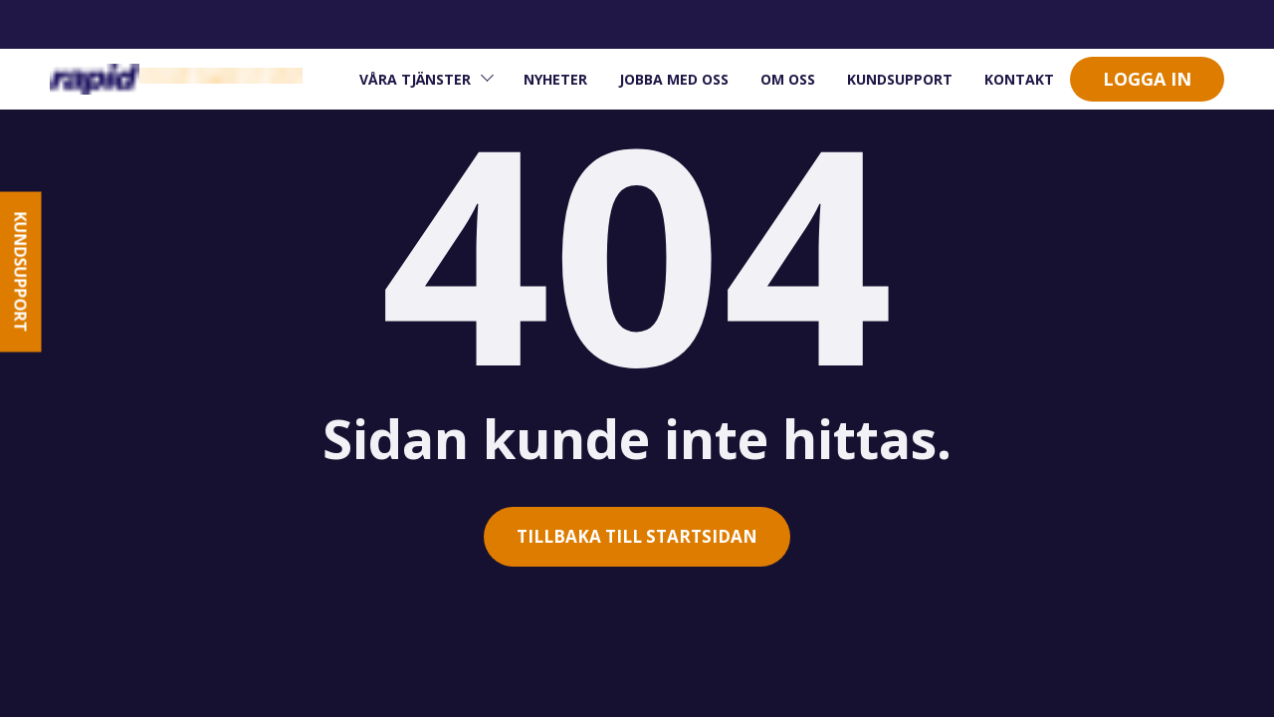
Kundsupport (900, 79)
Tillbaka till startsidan (637, 537)
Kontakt (1019, 79)
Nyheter (555, 79)
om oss (787, 79)
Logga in (1147, 79)
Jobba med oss (674, 79)
